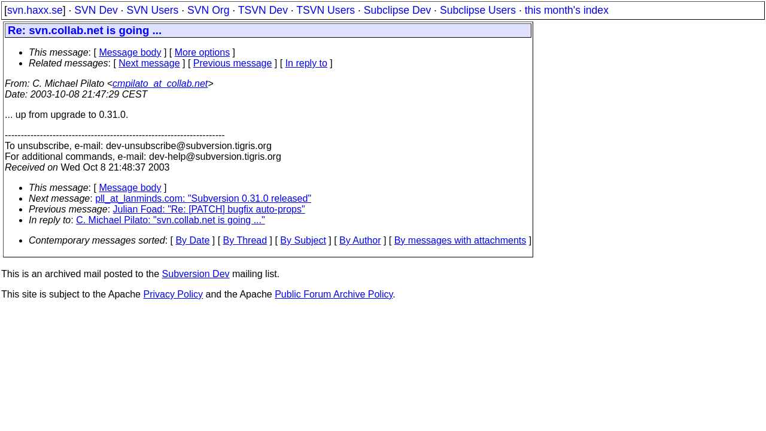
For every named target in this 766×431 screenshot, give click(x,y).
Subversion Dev (196, 274)
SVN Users (152, 10)
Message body (130, 52)
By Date (192, 240)
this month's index (567, 10)
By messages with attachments (460, 240)
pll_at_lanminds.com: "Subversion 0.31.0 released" (203, 198)
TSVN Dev (263, 10)
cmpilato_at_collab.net (160, 83)
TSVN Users (325, 10)
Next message (149, 63)
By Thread (245, 240)
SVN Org (208, 10)
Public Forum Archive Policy (334, 294)
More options (202, 52)
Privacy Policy (173, 294)
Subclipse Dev (397, 10)
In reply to (306, 63)
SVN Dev (95, 10)
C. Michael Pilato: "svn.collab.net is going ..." (170, 220)
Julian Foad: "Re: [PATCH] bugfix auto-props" (209, 209)
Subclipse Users (478, 10)
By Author (360, 240)
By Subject (303, 240)
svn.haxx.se (35, 10)
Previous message (232, 63)
